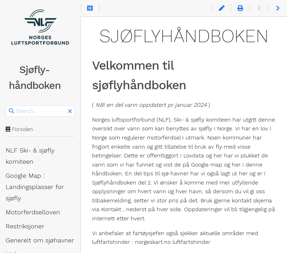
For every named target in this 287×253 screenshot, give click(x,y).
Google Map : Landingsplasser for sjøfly (35, 187)
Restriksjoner (25, 226)
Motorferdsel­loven (33, 212)
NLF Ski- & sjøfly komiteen (30, 156)
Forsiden (19, 129)
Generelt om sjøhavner (40, 240)
